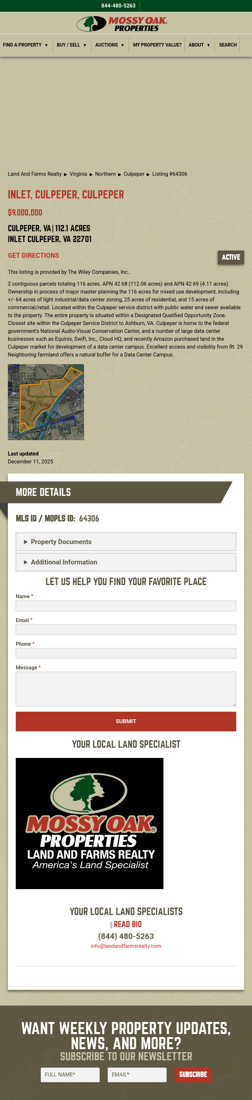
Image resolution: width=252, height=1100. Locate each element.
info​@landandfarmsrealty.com (126, 946)
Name (23, 596)
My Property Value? (157, 45)
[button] (46, 401)
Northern (105, 174)
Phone (23, 644)
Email (22, 620)
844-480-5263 (118, 6)
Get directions (33, 255)
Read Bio (128, 924)
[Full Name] (70, 1075)
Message (26, 667)
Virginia (78, 174)
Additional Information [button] (64, 562)
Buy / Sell (68, 45)
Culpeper (134, 174)
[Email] (137, 1075)
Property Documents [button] (61, 542)
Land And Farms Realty (35, 174)
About (196, 45)
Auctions (106, 45)
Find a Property (22, 45)
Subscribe (193, 1074)
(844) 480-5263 (126, 936)
